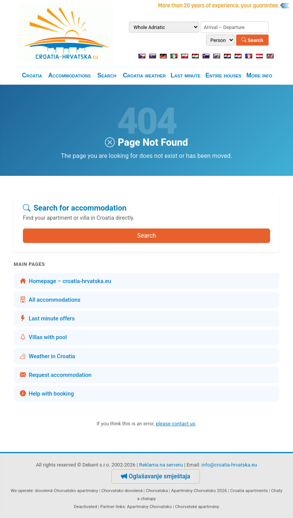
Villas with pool (43, 337)
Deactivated (85, 506)
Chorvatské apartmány (197, 506)
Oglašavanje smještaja (155, 476)
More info (259, 75)
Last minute (185, 75)
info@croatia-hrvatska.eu (229, 465)
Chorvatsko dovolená (122, 490)
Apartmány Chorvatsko (149, 506)
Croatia (32, 75)
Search (252, 40)
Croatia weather (144, 75)
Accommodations (69, 75)
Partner (107, 506)
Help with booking (47, 393)
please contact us (175, 423)
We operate (22, 490)
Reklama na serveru (161, 465)
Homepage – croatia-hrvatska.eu (65, 281)
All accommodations (50, 299)
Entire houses (223, 75)
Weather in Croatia (47, 356)
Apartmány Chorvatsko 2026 (199, 490)
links (120, 506)
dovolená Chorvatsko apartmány (66, 490)
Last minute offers (47, 318)
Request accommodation (56, 375)
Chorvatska (157, 490)
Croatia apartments (249, 490)
